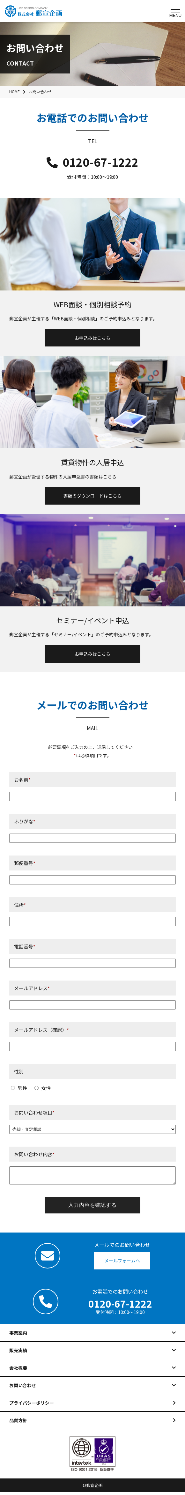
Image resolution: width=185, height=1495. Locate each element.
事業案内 (18, 1335)
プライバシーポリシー (31, 1405)
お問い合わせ (22, 1388)
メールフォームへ (122, 1263)
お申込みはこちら (92, 338)
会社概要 (18, 1370)
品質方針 (18, 1423)
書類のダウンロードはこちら (92, 496)
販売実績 (18, 1353)
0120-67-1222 (92, 162)
